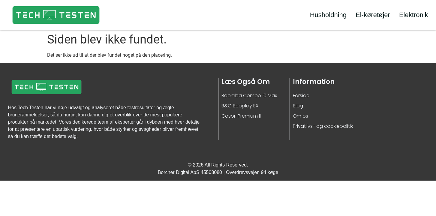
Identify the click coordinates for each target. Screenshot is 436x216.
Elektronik (413, 15)
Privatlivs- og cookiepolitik (323, 126)
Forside (301, 95)
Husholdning (328, 15)
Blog (298, 105)
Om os (300, 115)
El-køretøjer (373, 15)
